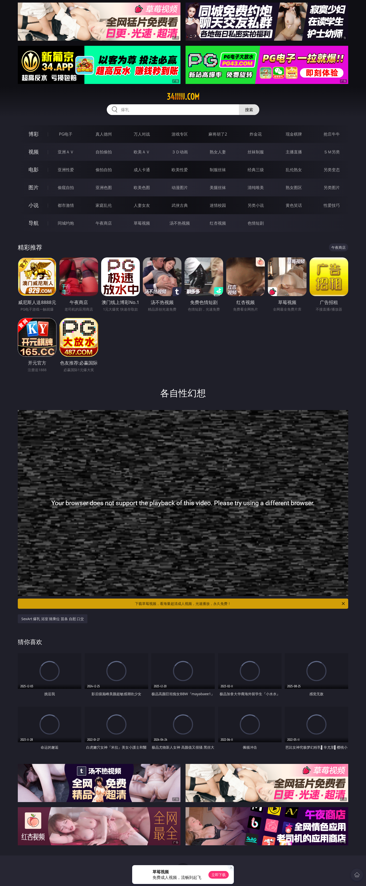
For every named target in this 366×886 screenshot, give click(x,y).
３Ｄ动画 (180, 152)
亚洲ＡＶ (66, 152)
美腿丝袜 (218, 187)
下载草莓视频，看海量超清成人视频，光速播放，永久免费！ (240, 604)
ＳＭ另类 (332, 152)
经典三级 (256, 169)
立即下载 (218, 874)
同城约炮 (66, 223)
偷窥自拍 (66, 187)
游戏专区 (180, 134)
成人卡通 (142, 169)
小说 (33, 205)
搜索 (249, 109)
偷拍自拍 (104, 169)
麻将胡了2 (217, 134)
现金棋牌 (294, 134)
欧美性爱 (180, 169)
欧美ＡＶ (142, 152)
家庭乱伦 (104, 205)
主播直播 (294, 152)
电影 (33, 169)
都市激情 (66, 205)
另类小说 (256, 205)
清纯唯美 (256, 187)
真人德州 (104, 134)
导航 (33, 223)
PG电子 (65, 134)
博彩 (33, 133)
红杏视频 (218, 223)
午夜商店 (104, 223)
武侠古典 (180, 205)
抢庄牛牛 (332, 134)
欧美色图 (142, 187)
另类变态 (332, 169)
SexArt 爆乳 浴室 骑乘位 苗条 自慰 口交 (52, 618)
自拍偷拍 (104, 152)
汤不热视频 (180, 223)
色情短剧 (256, 223)
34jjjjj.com (183, 97)
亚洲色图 (104, 187)
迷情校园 (218, 205)
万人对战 (142, 134)
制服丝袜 (218, 169)
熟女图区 (294, 187)
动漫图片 (180, 187)
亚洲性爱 (66, 169)
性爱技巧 (332, 205)
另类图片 (332, 187)
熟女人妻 (218, 152)
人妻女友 (142, 205)
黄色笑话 (294, 205)
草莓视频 (142, 223)
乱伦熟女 (294, 169)
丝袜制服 (256, 152)
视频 (33, 151)
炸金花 (256, 134)
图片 (33, 187)
